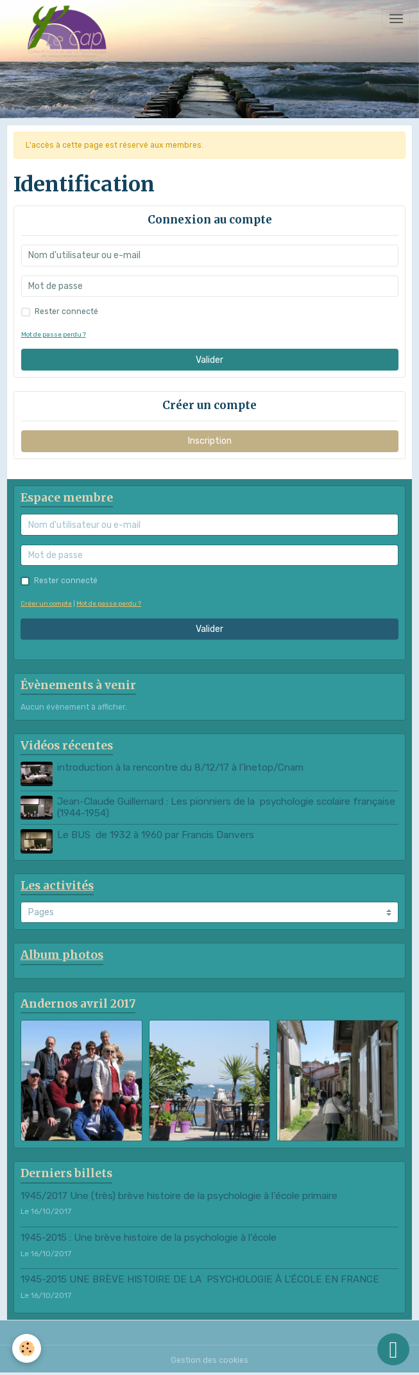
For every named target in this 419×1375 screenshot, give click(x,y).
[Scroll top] (393, 1349)
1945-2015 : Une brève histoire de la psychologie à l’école (149, 1237)
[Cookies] (27, 1348)
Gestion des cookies (209, 1360)
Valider (209, 360)
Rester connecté (66, 311)
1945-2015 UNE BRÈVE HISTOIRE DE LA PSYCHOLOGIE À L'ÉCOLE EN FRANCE (200, 1279)
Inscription (210, 440)
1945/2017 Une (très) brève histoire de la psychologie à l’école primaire (179, 1196)
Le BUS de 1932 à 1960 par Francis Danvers (155, 835)
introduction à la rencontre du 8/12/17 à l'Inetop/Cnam (180, 767)
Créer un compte (46, 603)
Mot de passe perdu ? (53, 334)
